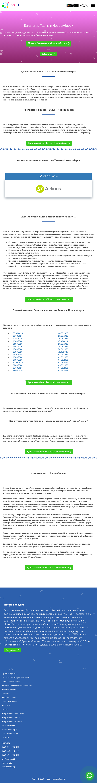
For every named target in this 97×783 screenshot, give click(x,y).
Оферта (5, 694)
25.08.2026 (63, 336)
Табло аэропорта (9, 730)
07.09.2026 (63, 371)
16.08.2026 (17, 352)
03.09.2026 (63, 360)
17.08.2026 (17, 355)
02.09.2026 (63, 357)
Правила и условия (10, 674)
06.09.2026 (63, 368)
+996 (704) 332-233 (10, 755)
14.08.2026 (17, 347)
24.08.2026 (63, 333)
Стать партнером (9, 702)
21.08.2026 (17, 365)
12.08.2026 (17, 341)
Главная (5, 710)
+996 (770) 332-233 (10, 751)
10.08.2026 (17, 336)
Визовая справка (9, 690)
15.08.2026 (17, 349)
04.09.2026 (63, 363)
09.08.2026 (18, 333)
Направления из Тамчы (12, 722)
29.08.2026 (63, 347)
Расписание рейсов (10, 734)
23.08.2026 (17, 371)
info (8, 767)
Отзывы (5, 738)
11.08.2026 (17, 339)
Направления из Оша (11, 718)
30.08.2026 (63, 349)
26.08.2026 (63, 339)
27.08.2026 (63, 341)
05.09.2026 (63, 365)
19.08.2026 (17, 360)
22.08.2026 (17, 368)
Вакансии (6, 706)
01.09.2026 (63, 355)
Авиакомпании (8, 726)
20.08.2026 (18, 363)
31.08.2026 (63, 352)
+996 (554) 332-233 (10, 747)
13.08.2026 (17, 344)
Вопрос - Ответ (9, 698)
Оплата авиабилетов (11, 682)
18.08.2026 (17, 357)
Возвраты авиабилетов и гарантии (17, 686)
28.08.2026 (63, 344)
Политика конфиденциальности (16, 678)
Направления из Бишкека (13, 714)
